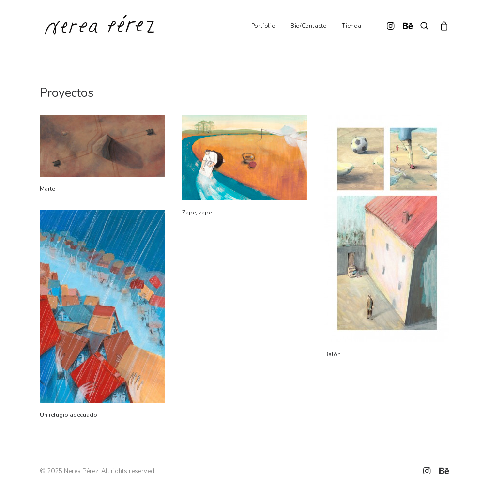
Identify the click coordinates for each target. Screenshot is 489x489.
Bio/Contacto (308, 26)
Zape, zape (197, 212)
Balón (332, 354)
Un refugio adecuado (68, 415)
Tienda (352, 26)
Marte (47, 189)
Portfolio (263, 26)
